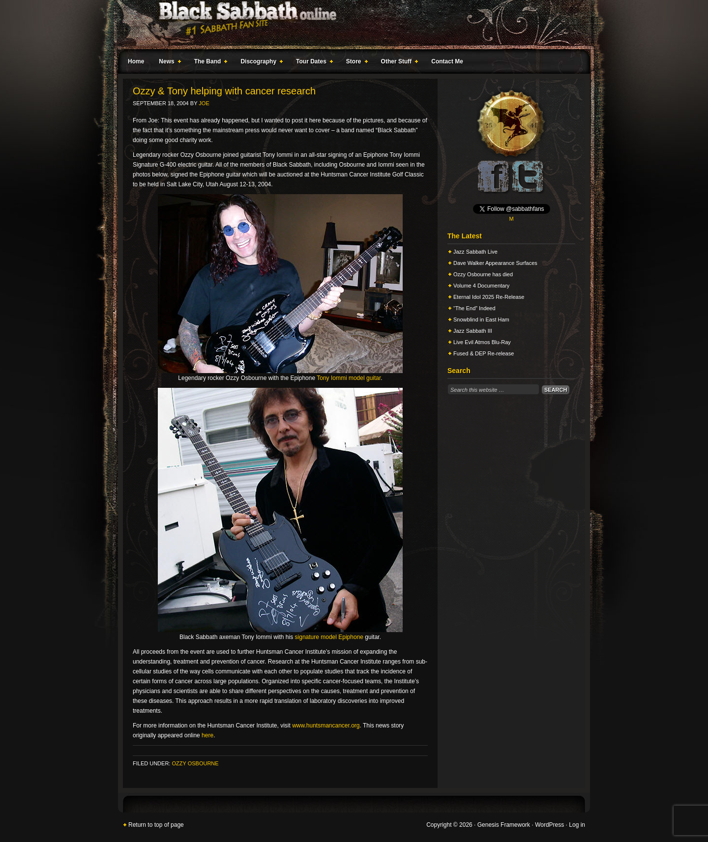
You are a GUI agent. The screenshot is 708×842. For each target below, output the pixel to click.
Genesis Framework (503, 824)
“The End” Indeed (474, 308)
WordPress (549, 824)
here (207, 735)
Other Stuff (397, 63)
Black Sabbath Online (349, 24)
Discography (260, 63)
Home (136, 61)
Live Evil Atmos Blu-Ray (482, 342)
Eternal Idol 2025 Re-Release (488, 297)
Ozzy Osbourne (195, 763)
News (167, 63)
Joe (204, 103)
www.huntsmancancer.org (325, 725)
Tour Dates (312, 63)
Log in (577, 824)
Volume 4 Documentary (481, 286)
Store (355, 63)
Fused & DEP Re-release (483, 353)
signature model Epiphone (329, 637)
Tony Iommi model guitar (349, 378)
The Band (209, 63)
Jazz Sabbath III (472, 331)
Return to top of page (156, 824)
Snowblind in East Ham (481, 319)
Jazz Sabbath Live (475, 252)
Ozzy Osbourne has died (483, 274)
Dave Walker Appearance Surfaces (495, 263)
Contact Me (447, 61)
